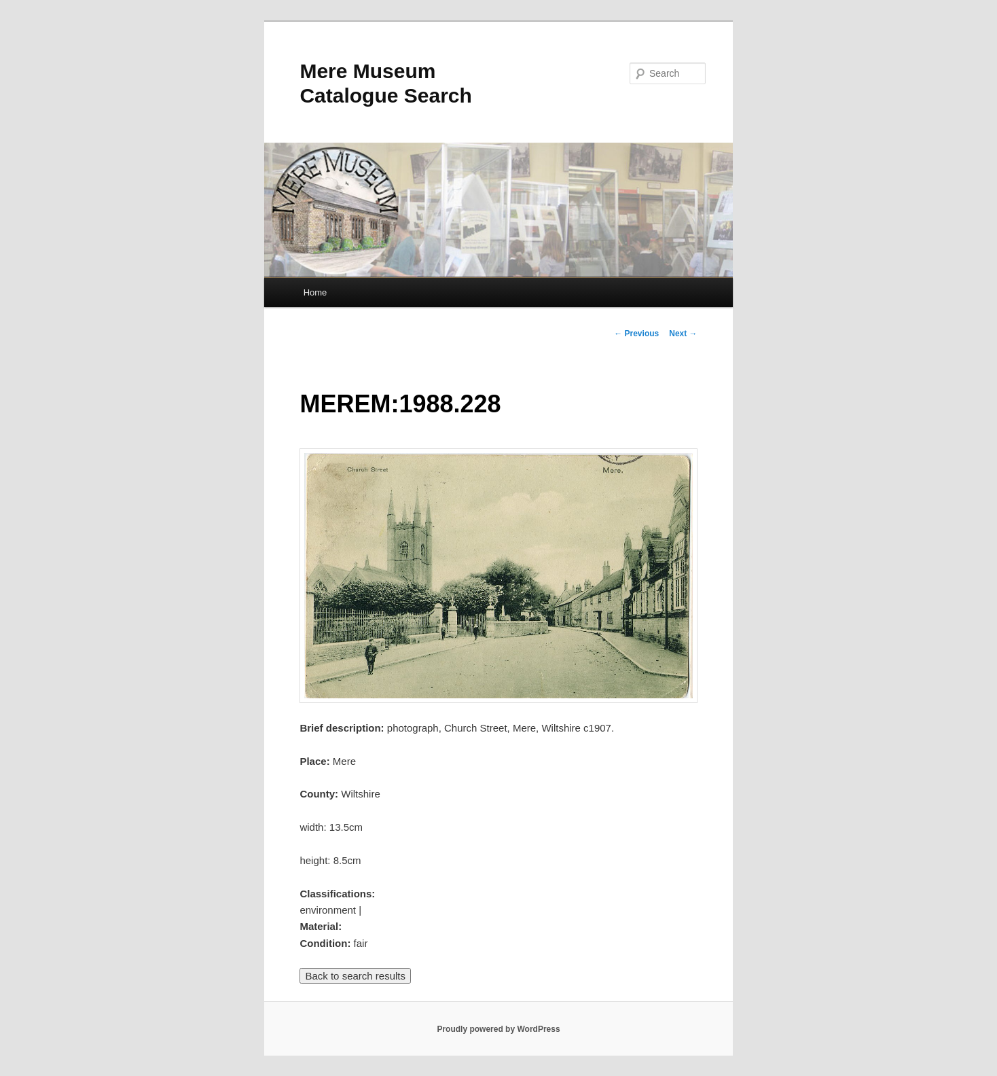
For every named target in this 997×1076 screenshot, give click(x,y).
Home (315, 292)
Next (683, 333)
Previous (636, 333)
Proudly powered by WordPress (498, 1029)
